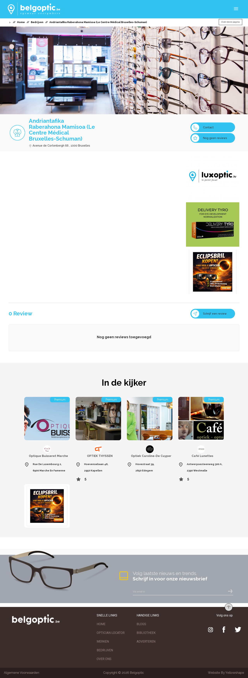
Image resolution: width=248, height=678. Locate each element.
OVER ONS (104, 659)
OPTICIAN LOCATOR (111, 633)
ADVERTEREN (146, 641)
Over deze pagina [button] (230, 22)
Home (21, 22)
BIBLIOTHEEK (146, 633)
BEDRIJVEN (105, 650)
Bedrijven (37, 22)
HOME (101, 624)
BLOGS (141, 624)
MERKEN (103, 641)
